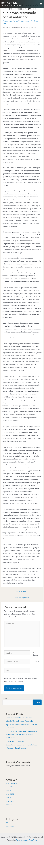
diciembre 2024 (11, 783)
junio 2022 (10, 801)
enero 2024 (10, 787)
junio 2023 (10, 794)
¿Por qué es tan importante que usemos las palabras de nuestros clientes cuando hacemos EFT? (21, 734)
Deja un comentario (9, 21)
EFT (7, 822)
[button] (41, 4)
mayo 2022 (10, 805)
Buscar (5, 698)
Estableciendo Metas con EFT (16, 741)
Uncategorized (23, 21)
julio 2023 (9, 790)
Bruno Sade (9, 3)
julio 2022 (9, 797)
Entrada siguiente (22, 597)
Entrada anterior (22, 591)
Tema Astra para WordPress (26, 840)
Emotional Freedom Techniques (11, 5)
